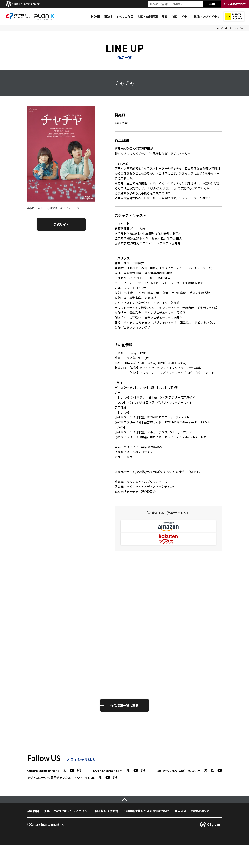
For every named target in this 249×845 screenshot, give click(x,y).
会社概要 (33, 811)
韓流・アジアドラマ (207, 16)
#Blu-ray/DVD (47, 208)
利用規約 (180, 811)
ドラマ (185, 16)
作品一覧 (227, 28)
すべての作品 (124, 16)
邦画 (164, 16)
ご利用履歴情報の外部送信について (146, 811)
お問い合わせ (200, 811)
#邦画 (31, 208)
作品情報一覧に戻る (124, 705)
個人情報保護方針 (106, 811)
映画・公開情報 (147, 16)
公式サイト (61, 224)
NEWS (108, 16)
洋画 (174, 16)
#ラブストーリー (71, 208)
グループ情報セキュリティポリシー (67, 811)
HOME (95, 16)
